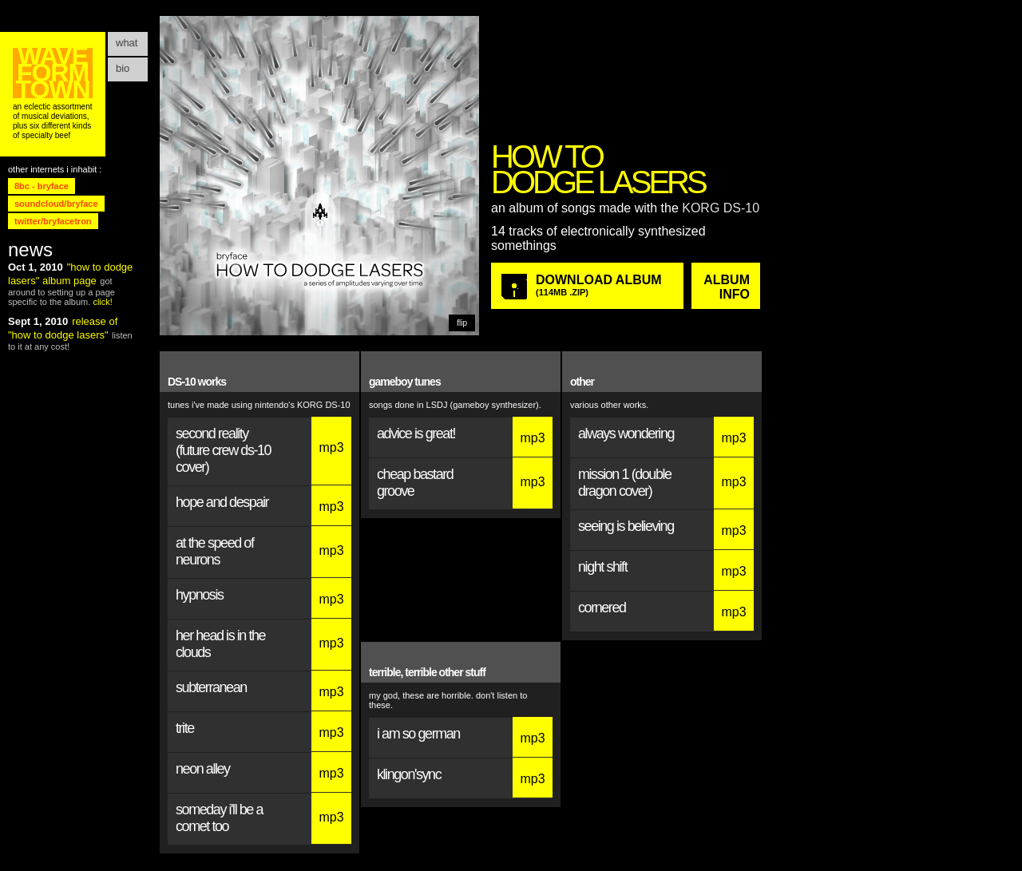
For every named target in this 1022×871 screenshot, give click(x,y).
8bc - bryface (41, 186)
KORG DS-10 (720, 208)
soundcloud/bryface (56, 203)
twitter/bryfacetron (53, 221)
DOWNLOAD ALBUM (603, 285)
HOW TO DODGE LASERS (598, 169)
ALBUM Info (726, 287)
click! (102, 302)
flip (462, 323)
